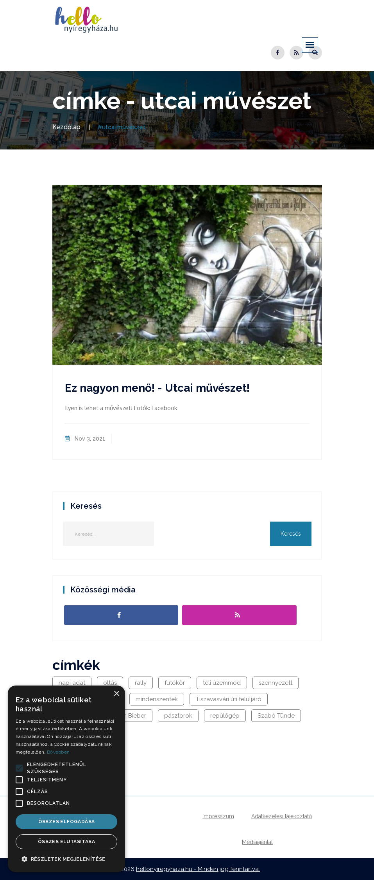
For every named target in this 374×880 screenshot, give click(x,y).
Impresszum (218, 816)
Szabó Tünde (276, 715)
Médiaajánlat (257, 842)
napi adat (72, 682)
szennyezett (275, 682)
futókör (175, 682)
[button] (19, 768)
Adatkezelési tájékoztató (281, 816)
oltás (110, 682)
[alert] (66, 779)
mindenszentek (157, 699)
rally (141, 682)
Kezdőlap (66, 127)
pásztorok (178, 715)
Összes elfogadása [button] (66, 821)
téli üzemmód (222, 682)
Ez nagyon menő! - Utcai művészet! (157, 388)
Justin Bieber (128, 715)
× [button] (116, 694)
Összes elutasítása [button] (66, 841)
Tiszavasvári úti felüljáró (228, 699)
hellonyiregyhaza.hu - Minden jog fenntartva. (198, 869)
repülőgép (225, 715)
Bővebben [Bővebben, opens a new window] (58, 752)
